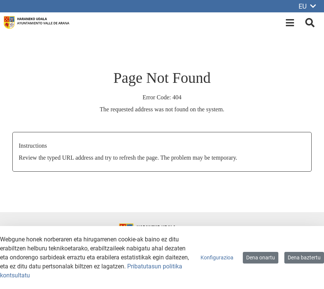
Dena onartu (260, 258)
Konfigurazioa (217, 258)
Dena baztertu (304, 258)
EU (307, 6)
